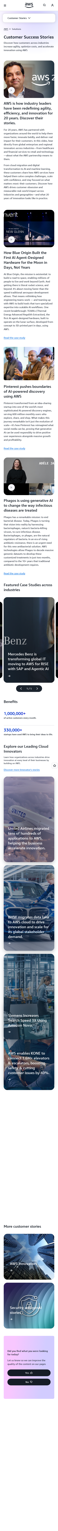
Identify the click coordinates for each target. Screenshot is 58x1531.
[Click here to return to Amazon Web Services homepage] (29, 5)
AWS (6, 29)
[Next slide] (38, 688)
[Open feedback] (54, 765)
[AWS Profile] (52, 5)
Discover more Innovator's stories (22, 769)
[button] (11, 90)
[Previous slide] (19, 688)
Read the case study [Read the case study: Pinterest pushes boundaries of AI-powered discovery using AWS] (14, 448)
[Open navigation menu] (4, 5)
